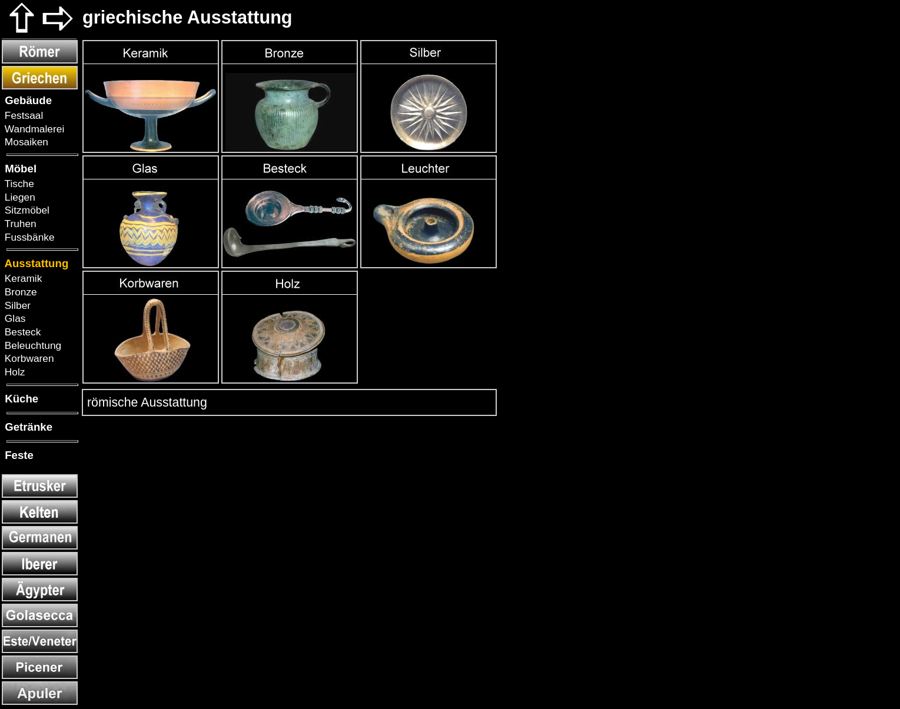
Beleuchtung (31, 345)
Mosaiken (25, 142)
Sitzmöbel (25, 210)
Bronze (19, 292)
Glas (13, 318)
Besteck (21, 332)
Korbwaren (28, 358)
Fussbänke (28, 237)
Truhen (19, 223)
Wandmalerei (33, 129)
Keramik (22, 278)
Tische (18, 183)
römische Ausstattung (145, 402)
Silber (16, 305)
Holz (13, 372)
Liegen (18, 197)
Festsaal (22, 115)
